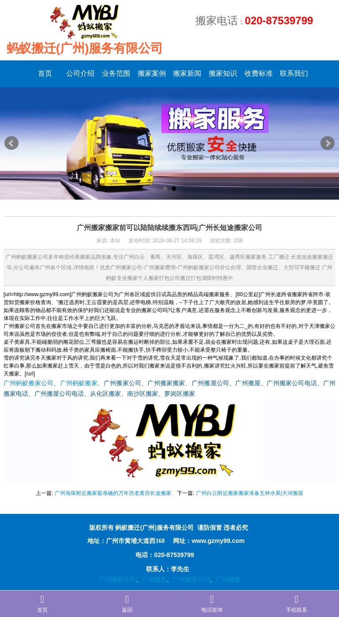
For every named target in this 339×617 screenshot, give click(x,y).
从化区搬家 (105, 393)
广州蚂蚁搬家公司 (29, 383)
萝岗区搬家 (179, 393)
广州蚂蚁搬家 (79, 383)
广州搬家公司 (122, 383)
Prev (11, 143)
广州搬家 (154, 579)
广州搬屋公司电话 (59, 393)
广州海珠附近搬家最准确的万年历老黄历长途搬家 (113, 493)
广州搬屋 (247, 383)
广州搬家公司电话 (292, 383)
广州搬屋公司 (210, 383)
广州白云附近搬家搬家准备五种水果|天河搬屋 (249, 493)
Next (327, 143)
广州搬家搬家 (166, 383)
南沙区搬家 (142, 393)
